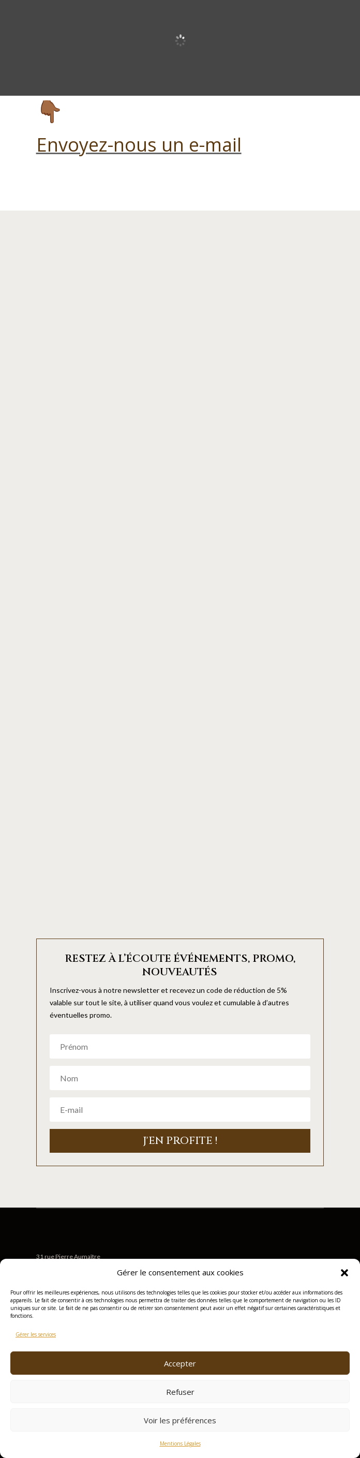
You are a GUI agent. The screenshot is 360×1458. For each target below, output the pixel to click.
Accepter (180, 1363)
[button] (344, 1273)
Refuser (180, 1392)
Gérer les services (36, 1334)
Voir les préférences (180, 1420)
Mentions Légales (180, 1443)
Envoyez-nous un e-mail (139, 144)
